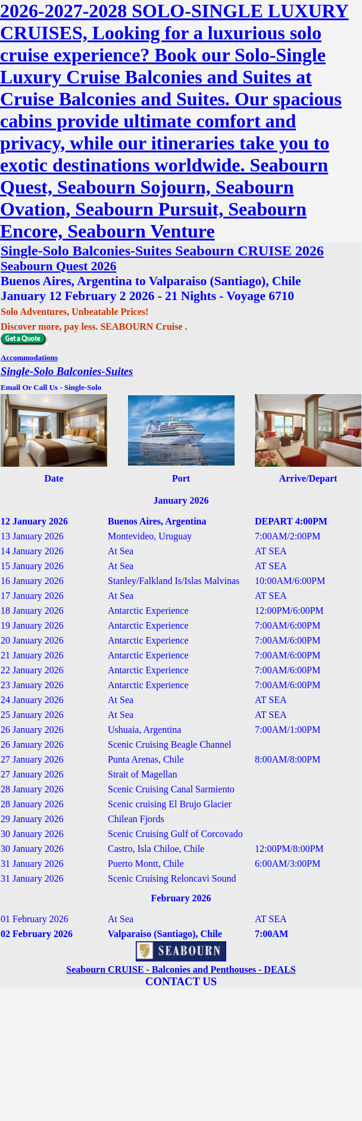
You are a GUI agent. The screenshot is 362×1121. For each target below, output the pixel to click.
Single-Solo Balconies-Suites (67, 371)
